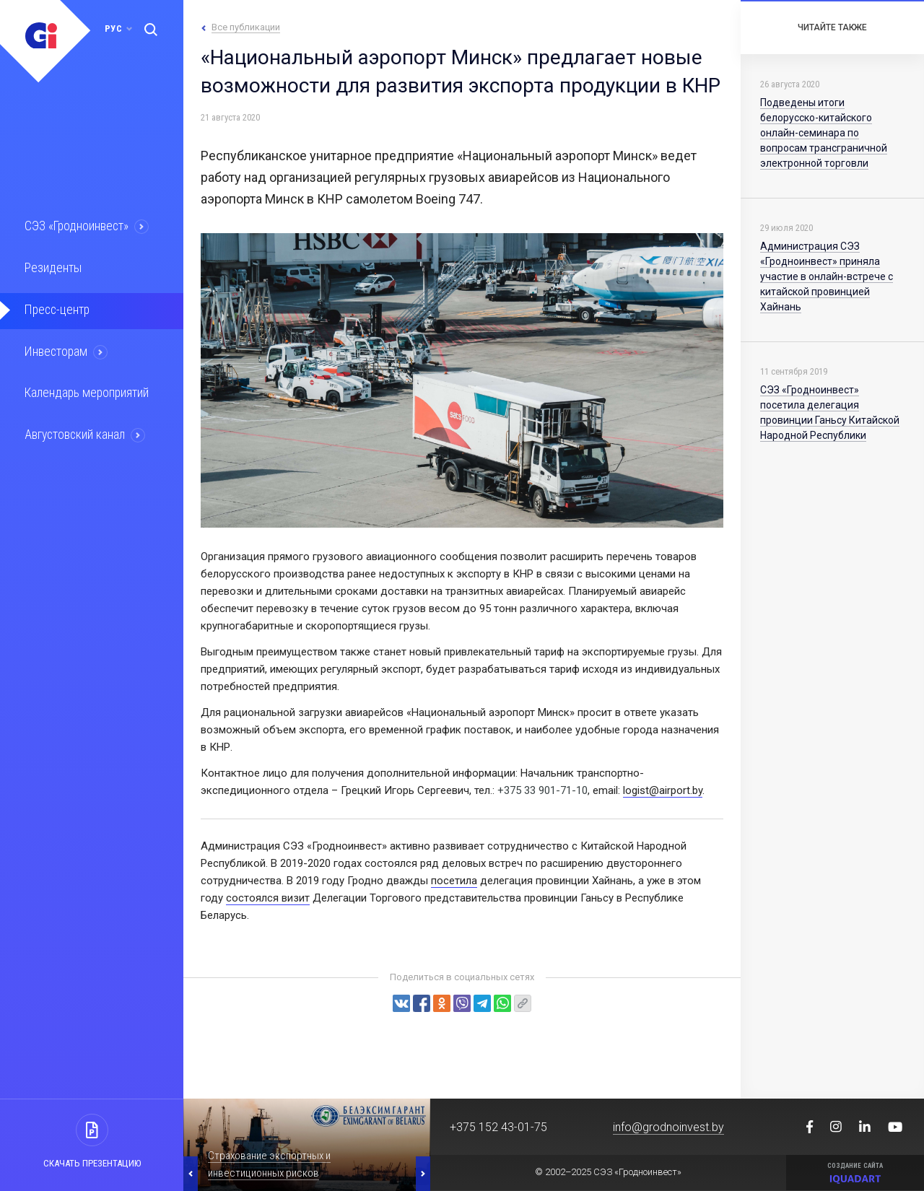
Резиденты (52, 268)
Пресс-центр (56, 309)
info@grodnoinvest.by (668, 1127)
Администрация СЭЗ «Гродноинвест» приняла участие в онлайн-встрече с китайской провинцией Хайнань (826, 276)
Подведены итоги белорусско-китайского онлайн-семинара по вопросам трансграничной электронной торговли (823, 133)
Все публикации (246, 27)
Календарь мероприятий (86, 391)
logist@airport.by (662, 790)
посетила (454, 880)
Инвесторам (55, 350)
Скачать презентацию (92, 1163)
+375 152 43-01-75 (498, 1127)
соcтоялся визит (268, 897)
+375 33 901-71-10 (542, 790)
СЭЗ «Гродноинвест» (76, 226)
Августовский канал (75, 432)
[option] (306, 1145)
